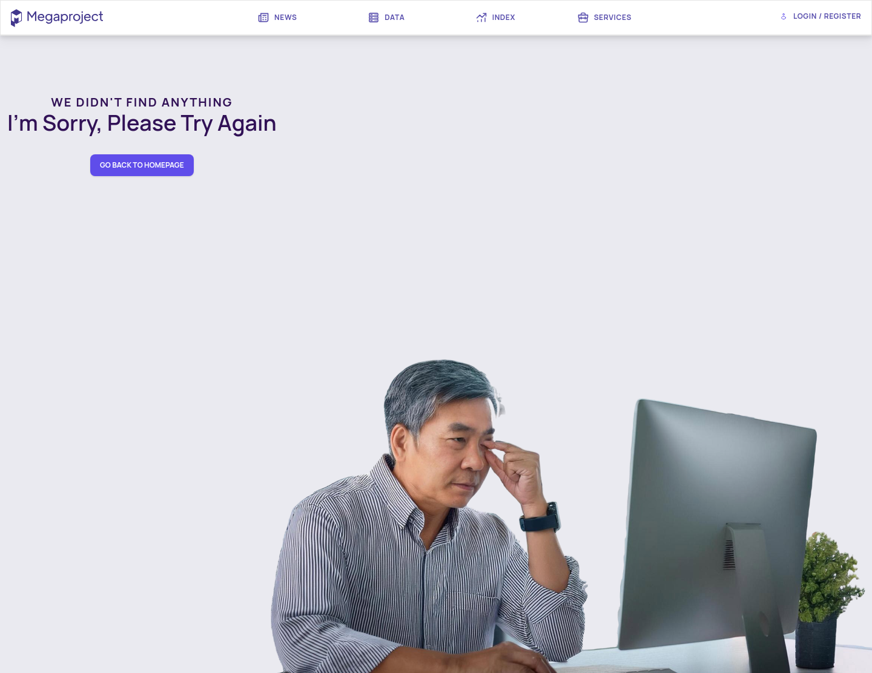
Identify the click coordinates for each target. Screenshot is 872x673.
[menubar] (441, 17)
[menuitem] (277, 17)
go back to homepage (142, 165)
